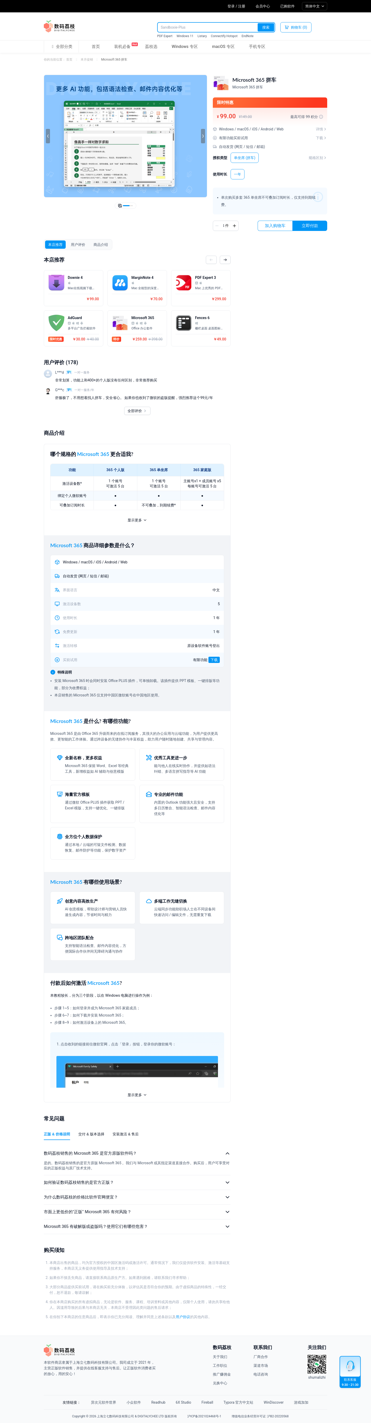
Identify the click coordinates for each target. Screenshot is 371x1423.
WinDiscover (273, 1402)
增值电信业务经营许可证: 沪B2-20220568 (260, 1416)
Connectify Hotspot (224, 36)
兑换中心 (220, 1383)
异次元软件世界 (103, 1402)
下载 (214, 660)
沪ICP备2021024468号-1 (204, 1416)
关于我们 (220, 1357)
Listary (202, 36)
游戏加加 (301, 1402)
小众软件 (134, 1402)
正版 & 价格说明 (57, 1134)
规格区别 (318, 158)
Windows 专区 (185, 46)
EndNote (248, 36)
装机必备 (122, 45)
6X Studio (183, 1402)
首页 (96, 46)
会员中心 (263, 6)
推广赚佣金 (222, 1374)
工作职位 (220, 1365)
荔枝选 (151, 46)
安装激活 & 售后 (126, 1134)
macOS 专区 (223, 46)
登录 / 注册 (236, 6)
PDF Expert (164, 36)
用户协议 (183, 1317)
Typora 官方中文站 (239, 1402)
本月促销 (87, 59)
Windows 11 (184, 36)
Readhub (158, 1402)
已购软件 (287, 6)
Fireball (207, 1402)
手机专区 (257, 46)
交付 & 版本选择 (91, 1134)
